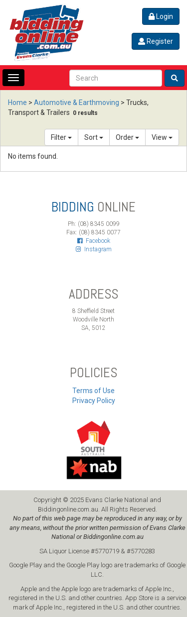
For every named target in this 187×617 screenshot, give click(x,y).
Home (17, 102)
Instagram (94, 249)
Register (155, 41)
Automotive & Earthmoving (76, 102)
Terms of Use (93, 391)
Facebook (93, 240)
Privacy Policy (93, 401)
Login (161, 16)
